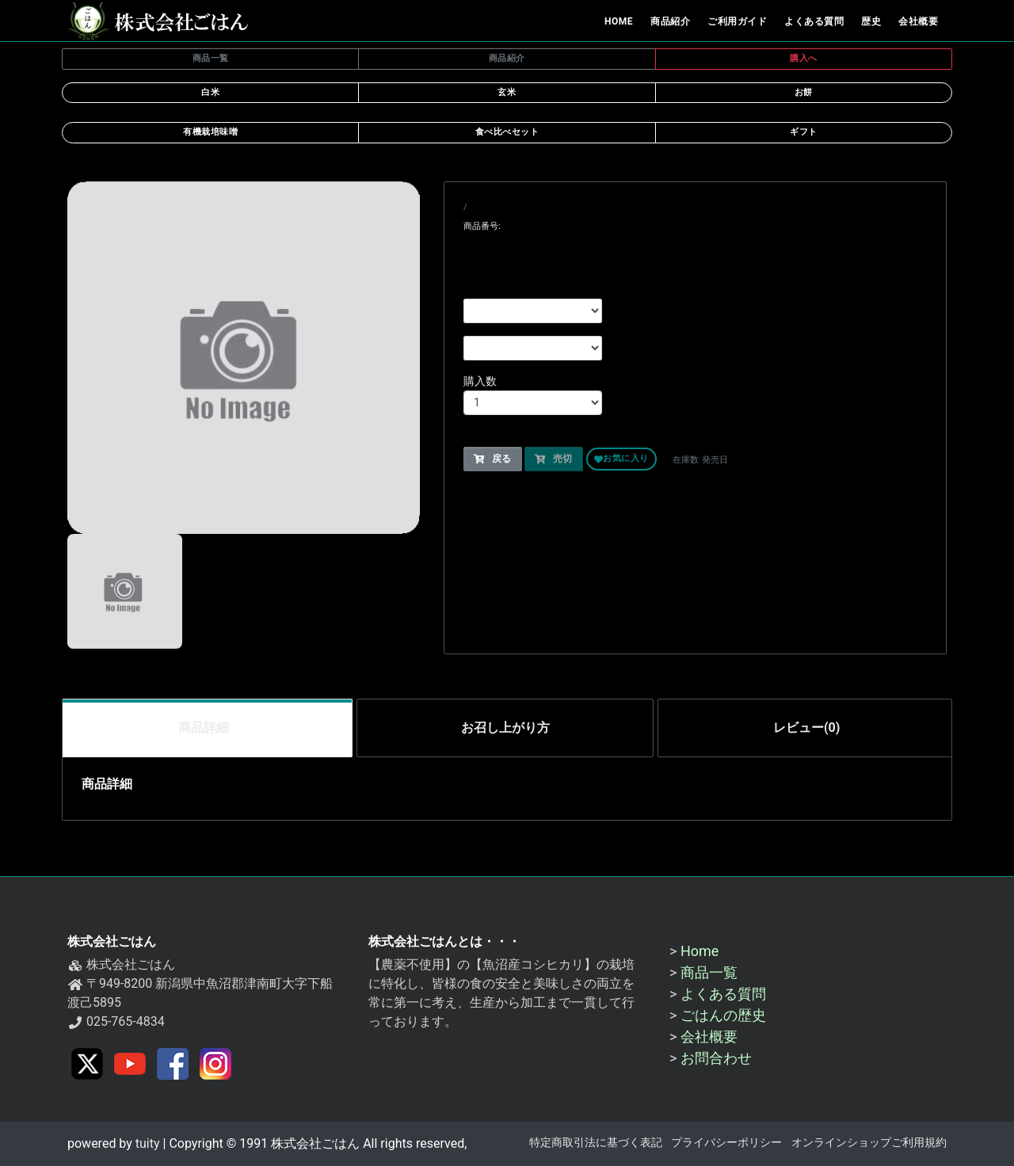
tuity (146, 1143)
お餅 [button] (804, 92)
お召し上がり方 (505, 727)
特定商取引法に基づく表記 (595, 1142)
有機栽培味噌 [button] (210, 132)
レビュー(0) (806, 727)
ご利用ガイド (737, 21)
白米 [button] (210, 92)
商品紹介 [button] (507, 58)
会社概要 (918, 21)
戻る (493, 459)
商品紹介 (670, 21)
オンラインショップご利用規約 (869, 1142)
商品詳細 (203, 727)
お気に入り (621, 460)
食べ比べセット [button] (507, 132)
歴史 (871, 21)
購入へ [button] (804, 58)
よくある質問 (814, 21)
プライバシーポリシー (726, 1142)
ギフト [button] (804, 132)
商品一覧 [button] (211, 58)
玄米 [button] (506, 92)
